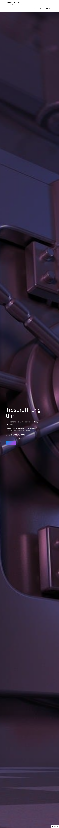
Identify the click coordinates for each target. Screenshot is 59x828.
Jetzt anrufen (11, 443)
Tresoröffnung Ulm (27, 8)
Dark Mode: (55, 826)
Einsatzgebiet (37, 8)
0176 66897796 (15, 434)
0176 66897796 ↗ (47, 8)
